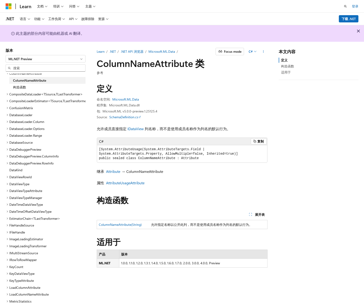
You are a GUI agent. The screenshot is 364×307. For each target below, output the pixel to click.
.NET (113, 51)
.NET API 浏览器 (132, 51)
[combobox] (46, 59)
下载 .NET (349, 19)
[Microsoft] (9, 6)
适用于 (286, 72)
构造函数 (287, 66)
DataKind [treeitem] (15, 170)
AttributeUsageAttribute (125, 182)
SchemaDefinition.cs (123, 117)
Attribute (113, 171)
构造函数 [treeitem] (19, 87)
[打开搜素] (345, 6)
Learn (101, 51)
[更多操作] (263, 51)
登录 (355, 6)
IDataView (135, 128)
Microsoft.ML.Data (161, 51)
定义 (284, 60)
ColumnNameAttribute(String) (120, 224)
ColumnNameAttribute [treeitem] (29, 80)
